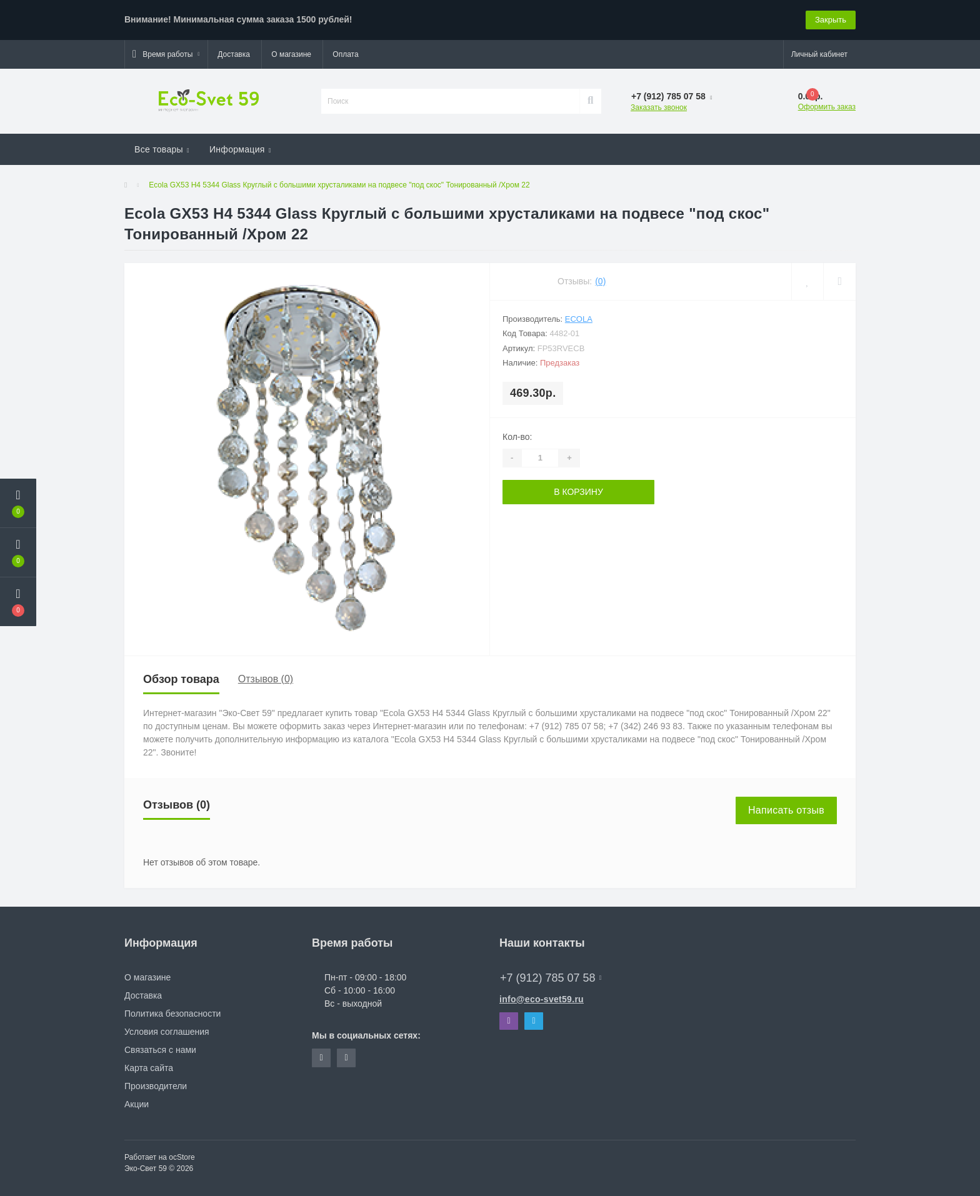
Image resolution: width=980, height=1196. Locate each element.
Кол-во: (517, 437)
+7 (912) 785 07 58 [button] (550, 978)
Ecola (578, 319)
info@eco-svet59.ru (541, 999)
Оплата (345, 54)
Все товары (161, 149)
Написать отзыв (786, 810)
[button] (166, 54)
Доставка (234, 54)
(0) (600, 281)
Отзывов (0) (265, 679)
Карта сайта (148, 1068)
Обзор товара (181, 679)
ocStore (181, 1157)
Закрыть (830, 19)
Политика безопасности (172, 1014)
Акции (136, 1104)
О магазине (291, 54)
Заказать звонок (659, 107)
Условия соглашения (166, 1032)
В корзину (578, 492)
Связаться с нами (160, 1050)
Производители (155, 1086)
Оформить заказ (827, 106)
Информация (240, 149)
